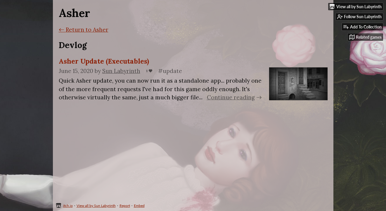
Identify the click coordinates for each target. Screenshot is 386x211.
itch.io (68, 205)
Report (125, 205)
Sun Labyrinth (121, 70)
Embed (139, 205)
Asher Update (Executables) (104, 61)
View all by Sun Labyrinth (96, 205)
